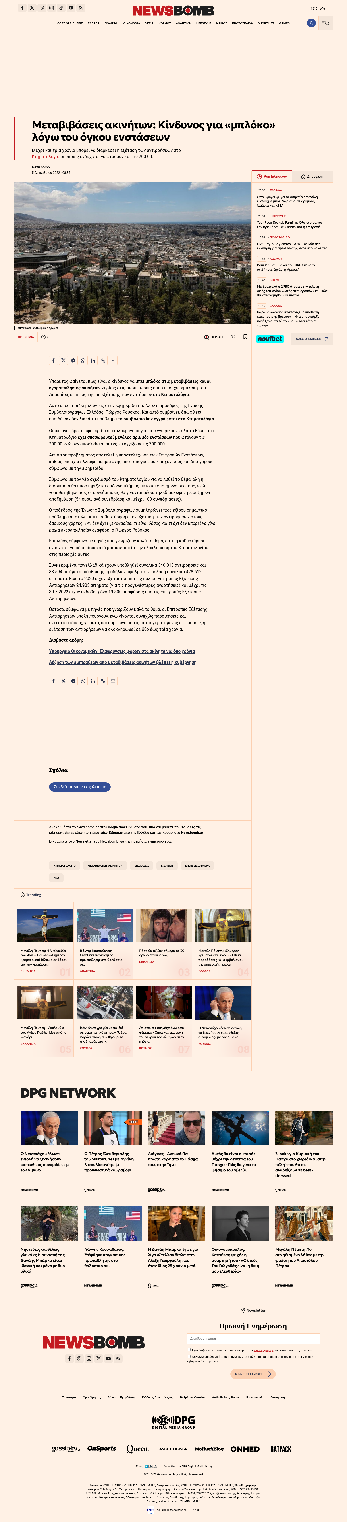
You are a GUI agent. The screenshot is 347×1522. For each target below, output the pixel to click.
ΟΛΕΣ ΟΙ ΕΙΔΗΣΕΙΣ (69, 23)
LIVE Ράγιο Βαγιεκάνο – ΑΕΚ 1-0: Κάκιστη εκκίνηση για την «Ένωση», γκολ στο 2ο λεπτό (292, 246)
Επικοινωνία (255, 1397)
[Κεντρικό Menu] (325, 23)
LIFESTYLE (204, 23)
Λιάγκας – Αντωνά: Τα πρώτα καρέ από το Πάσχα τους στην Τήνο (173, 1159)
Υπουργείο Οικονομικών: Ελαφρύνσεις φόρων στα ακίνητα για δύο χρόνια (122, 651)
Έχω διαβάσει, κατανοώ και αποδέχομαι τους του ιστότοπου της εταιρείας (253, 1350)
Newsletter (84, 841)
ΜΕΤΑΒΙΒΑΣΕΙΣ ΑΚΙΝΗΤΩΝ (105, 865)
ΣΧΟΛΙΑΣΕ (214, 337)
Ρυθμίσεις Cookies (192, 1397)
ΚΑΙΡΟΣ (222, 23)
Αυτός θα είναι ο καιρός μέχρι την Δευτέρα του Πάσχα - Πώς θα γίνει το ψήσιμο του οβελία (234, 1162)
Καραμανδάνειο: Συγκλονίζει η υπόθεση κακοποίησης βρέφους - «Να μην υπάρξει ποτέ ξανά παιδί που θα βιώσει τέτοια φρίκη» (288, 318)
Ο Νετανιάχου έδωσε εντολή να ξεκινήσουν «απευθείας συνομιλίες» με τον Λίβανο (219, 1032)
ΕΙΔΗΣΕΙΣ (167, 865)
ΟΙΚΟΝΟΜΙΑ (131, 23)
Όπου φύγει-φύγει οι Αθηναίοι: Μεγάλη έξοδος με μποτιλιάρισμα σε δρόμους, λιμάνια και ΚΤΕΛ (287, 201)
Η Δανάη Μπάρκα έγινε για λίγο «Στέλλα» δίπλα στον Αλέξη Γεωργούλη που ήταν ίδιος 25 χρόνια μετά (173, 1257)
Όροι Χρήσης (92, 1397)
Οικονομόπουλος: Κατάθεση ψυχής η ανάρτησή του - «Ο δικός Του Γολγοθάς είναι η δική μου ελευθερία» (235, 1260)
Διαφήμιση (277, 1397)
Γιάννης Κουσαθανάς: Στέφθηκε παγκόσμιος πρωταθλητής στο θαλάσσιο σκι (101, 957)
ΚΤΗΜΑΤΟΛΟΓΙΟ (65, 865)
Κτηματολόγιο (46, 156)
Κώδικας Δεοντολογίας (157, 1397)
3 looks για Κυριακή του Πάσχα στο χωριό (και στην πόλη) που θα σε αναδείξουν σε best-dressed (300, 1164)
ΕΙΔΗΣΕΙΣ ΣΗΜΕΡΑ (197, 865)
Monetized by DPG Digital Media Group (188, 1466)
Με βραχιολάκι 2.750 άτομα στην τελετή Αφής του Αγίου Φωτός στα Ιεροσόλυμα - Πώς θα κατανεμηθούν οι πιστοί (292, 290)
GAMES (285, 23)
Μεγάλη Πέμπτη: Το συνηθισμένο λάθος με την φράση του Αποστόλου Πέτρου (299, 1257)
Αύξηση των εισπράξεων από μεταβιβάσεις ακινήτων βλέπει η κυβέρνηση (123, 662)
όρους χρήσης (264, 1350)
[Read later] (245, 337)
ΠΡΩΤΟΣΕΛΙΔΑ (243, 23)
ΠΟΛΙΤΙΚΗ (111, 23)
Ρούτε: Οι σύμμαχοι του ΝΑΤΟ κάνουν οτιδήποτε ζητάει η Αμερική (286, 267)
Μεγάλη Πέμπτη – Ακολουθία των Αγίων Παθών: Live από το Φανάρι (43, 1032)
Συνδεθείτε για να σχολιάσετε (80, 787)
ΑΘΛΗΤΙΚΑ (183, 23)
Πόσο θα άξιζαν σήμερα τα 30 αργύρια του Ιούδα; (161, 953)
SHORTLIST (267, 23)
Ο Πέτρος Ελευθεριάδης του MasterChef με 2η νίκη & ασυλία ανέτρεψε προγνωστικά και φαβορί (109, 1162)
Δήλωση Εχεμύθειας (121, 1397)
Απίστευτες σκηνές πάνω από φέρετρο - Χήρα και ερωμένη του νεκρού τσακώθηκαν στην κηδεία (161, 1034)
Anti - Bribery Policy (225, 1397)
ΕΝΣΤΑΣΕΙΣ (142, 865)
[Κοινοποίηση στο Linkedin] (93, 360)
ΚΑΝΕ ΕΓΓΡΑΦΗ (253, 1374)
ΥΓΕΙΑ (149, 23)
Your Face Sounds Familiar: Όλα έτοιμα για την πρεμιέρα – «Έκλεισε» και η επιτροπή (289, 224)
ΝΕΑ (56, 877)
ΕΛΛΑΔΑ (93, 23)
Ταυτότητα (69, 1397)
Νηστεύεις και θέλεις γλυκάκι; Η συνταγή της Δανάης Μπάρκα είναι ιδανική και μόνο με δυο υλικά (43, 1260)
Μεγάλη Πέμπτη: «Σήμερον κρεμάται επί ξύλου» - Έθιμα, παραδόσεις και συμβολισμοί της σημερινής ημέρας (220, 957)
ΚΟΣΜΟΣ (164, 23)
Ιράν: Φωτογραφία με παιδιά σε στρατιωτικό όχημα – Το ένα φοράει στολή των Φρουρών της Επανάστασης (103, 1034)
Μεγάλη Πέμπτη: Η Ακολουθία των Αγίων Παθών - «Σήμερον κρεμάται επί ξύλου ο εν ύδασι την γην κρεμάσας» (43, 957)
